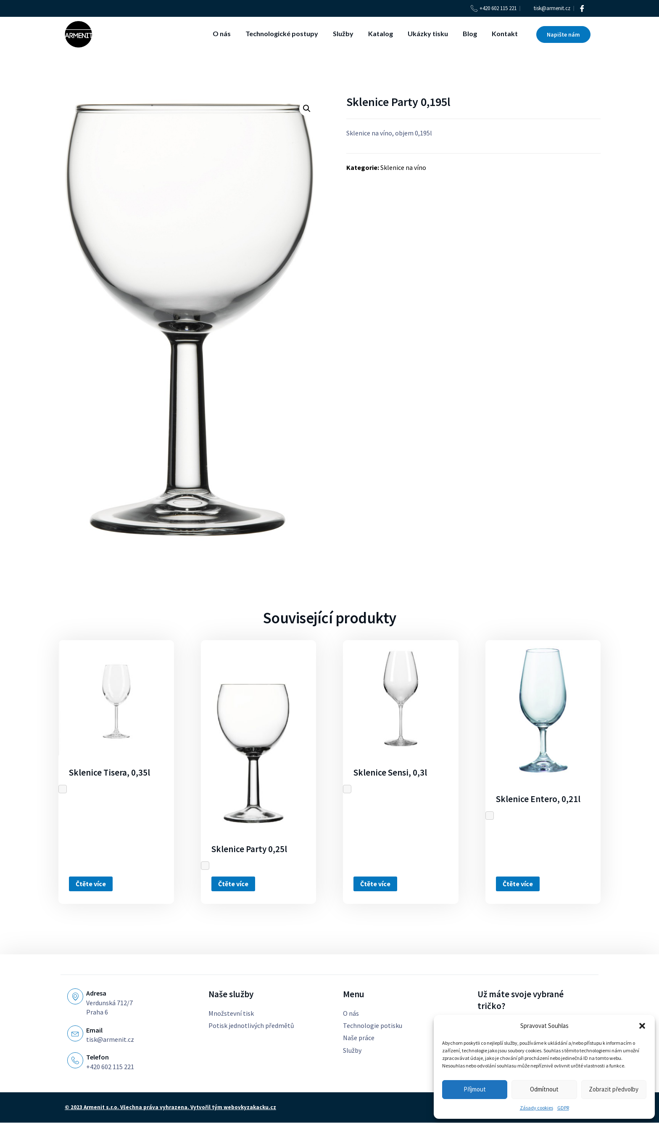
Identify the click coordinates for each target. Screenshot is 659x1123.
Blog (470, 33)
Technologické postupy (281, 33)
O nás (222, 33)
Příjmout (475, 1089)
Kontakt (505, 33)
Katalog (380, 33)
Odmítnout (544, 1089)
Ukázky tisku (428, 33)
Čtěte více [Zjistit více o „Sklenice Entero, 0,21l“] (518, 883)
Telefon (97, 1057)
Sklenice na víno (403, 167)
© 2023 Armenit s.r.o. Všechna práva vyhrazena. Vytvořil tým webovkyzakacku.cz (170, 1108)
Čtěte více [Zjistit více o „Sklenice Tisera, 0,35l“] (91, 883)
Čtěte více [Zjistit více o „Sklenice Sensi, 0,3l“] (375, 883)
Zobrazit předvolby (613, 1089)
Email (94, 1030)
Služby (343, 33)
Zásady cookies (536, 1107)
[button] (642, 1026)
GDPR (563, 1107)
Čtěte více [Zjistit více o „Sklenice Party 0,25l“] (233, 883)
